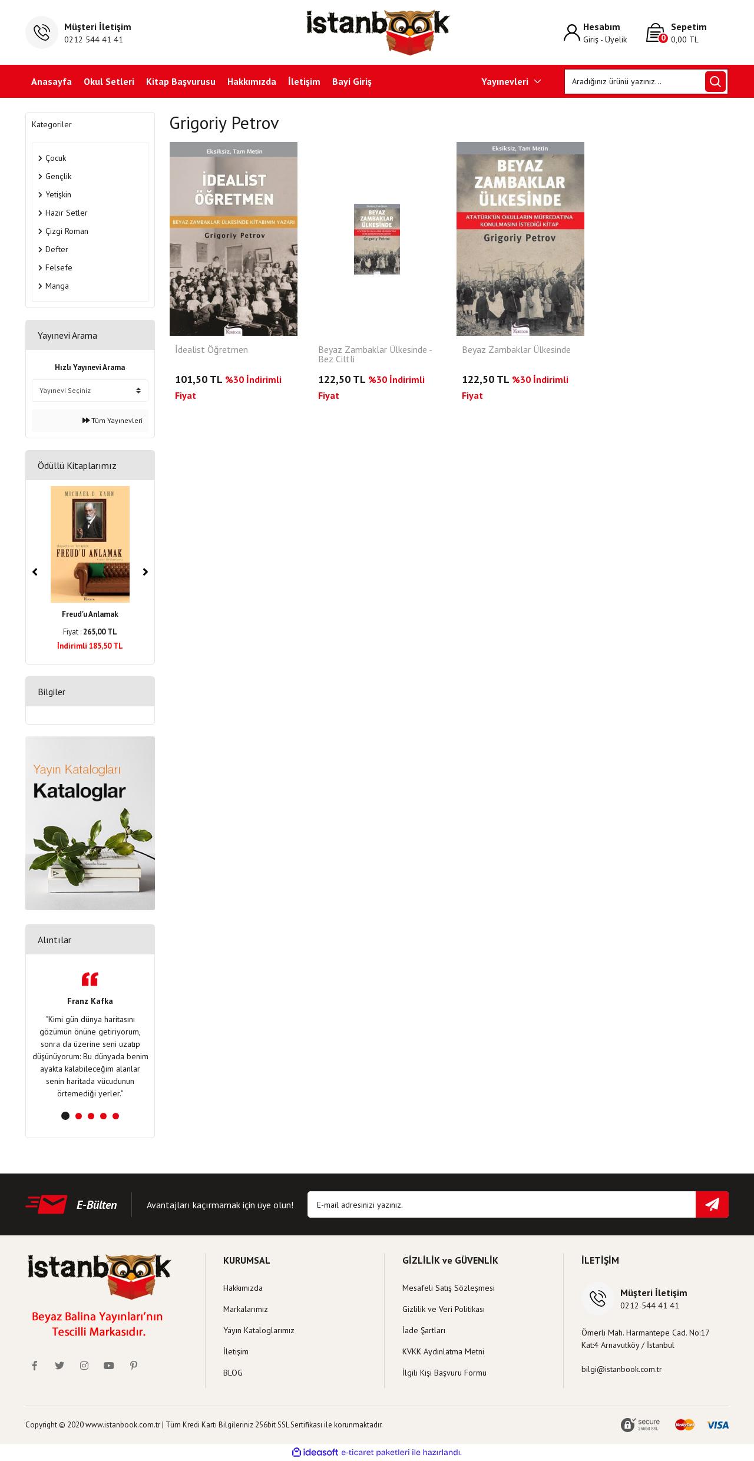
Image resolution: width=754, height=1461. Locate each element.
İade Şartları (423, 1330)
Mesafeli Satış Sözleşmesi (448, 1287)
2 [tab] (78, 1116)
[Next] (145, 572)
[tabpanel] (90, 1036)
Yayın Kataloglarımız (259, 1330)
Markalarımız (245, 1309)
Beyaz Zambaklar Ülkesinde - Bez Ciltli (375, 355)
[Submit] (712, 1204)
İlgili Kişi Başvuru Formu (444, 1372)
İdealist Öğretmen (211, 350)
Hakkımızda (251, 81)
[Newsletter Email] (518, 1204)
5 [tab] (116, 1116)
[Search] (646, 81)
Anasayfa (51, 81)
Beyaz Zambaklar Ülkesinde (516, 350)
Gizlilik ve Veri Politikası (443, 1309)
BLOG (233, 1372)
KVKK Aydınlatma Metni (443, 1351)
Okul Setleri (109, 81)
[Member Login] (605, 32)
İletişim (304, 81)
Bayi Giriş (352, 81)
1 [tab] (65, 1116)
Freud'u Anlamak (90, 614)
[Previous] (35, 572)
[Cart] (687, 32)
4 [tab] (103, 1116)
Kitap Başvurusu (181, 81)
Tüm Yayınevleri (112, 420)
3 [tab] (91, 1116)
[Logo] (377, 32)
